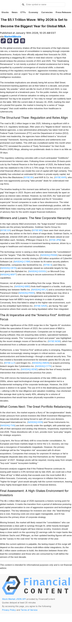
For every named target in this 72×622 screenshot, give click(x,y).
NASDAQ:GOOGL (38, 271)
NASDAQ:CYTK (43, 366)
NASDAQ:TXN (8, 425)
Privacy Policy (9, 610)
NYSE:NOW (54, 341)
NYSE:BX (28, 177)
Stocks (5, 12)
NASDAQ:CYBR (22, 261)
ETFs (23, 12)
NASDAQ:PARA (26, 293)
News (14, 12)
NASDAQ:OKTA (8, 268)
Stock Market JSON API (14, 599)
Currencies (47, 12)
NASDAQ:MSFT (8, 274)
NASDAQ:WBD (22, 286)
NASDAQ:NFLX (39, 289)
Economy (33, 12)
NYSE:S (48, 265)
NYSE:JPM (55, 240)
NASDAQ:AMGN (41, 363)
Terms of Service (29, 610)
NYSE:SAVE (41, 306)
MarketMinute (12, 36)
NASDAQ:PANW (49, 255)
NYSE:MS (37, 230)
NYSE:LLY (10, 363)
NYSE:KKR (60, 177)
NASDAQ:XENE (29, 369)
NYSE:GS (5, 230)
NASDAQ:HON (35, 422)
